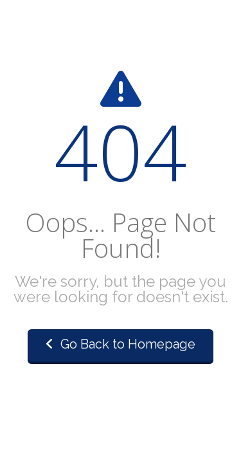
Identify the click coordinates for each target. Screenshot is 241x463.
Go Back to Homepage (120, 344)
